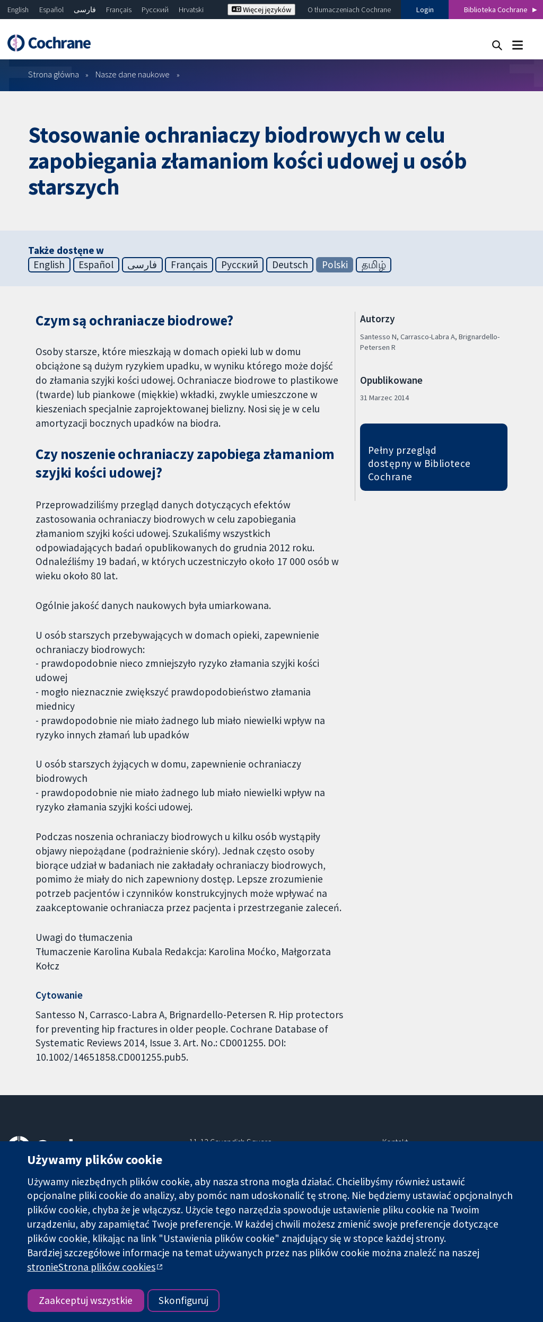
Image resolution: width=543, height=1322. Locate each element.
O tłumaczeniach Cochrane (349, 9)
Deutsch (290, 264)
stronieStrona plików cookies (91, 1267)
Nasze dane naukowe (132, 74)
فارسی (85, 9)
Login (425, 9)
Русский (155, 9)
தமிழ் (374, 264)
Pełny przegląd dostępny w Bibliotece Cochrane (419, 463)
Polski (335, 264)
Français (119, 9)
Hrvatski (191, 9)
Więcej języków (261, 9)
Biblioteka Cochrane (496, 9)
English (18, 9)
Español (51, 9)
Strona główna (53, 74)
